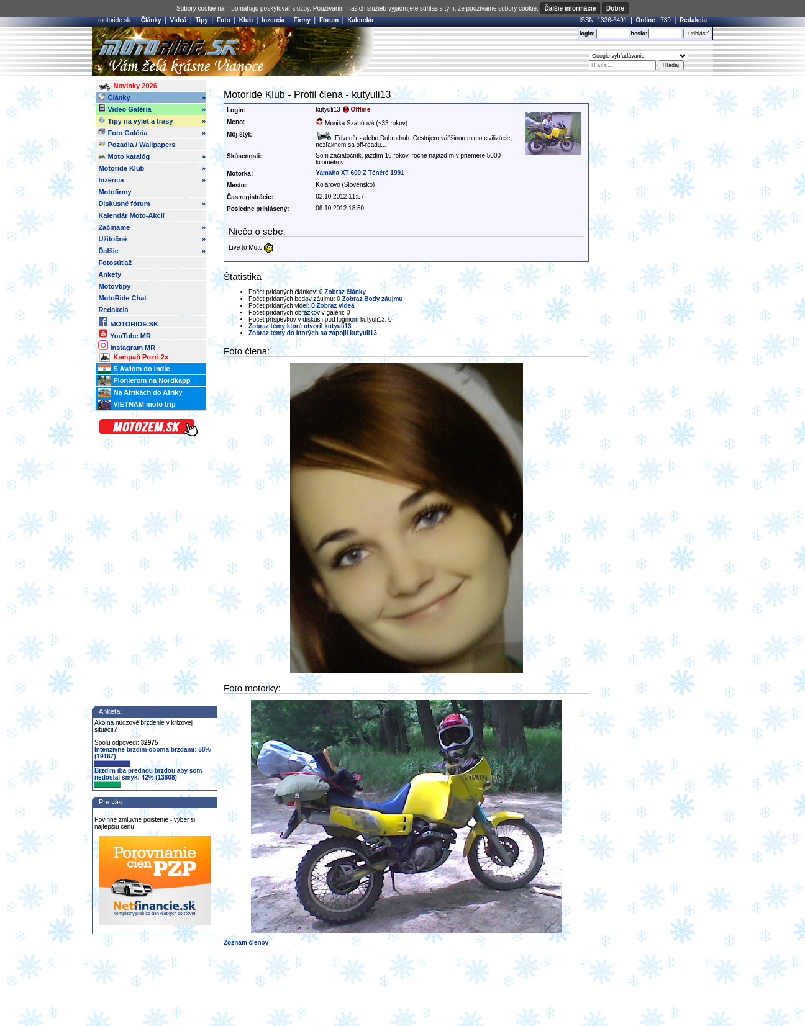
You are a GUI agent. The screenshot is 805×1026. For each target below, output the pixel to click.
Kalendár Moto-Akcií (131, 215)
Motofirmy (114, 192)
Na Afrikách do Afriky (140, 393)
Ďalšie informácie (570, 8)
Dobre (615, 8)
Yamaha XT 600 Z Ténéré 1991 (360, 172)
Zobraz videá (336, 305)
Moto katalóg (152, 156)
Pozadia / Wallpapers (136, 144)
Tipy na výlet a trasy (152, 121)
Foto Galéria (152, 133)
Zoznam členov (246, 942)
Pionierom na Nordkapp (144, 381)
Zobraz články (345, 292)
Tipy (201, 20)
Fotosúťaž (115, 262)
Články (151, 20)
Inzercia (273, 20)
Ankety (109, 274)
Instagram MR (126, 345)
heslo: (638, 33)
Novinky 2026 (127, 86)
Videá (178, 20)
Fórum (329, 20)
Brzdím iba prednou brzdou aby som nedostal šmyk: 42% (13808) (148, 777)
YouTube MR (124, 333)
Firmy (302, 20)
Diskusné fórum (152, 204)
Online (645, 20)
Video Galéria (152, 109)
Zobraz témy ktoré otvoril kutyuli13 (300, 326)
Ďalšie (152, 251)
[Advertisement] (420, 51)
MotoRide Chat (122, 298)
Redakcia (693, 20)
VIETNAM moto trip (136, 405)
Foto (223, 20)
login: (587, 33)
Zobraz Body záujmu (372, 298)
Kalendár (360, 20)
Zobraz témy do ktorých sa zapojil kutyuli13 (312, 333)
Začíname (152, 227)
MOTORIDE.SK (128, 322)
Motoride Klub (152, 168)
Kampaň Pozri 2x (133, 357)
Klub (246, 20)
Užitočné (152, 239)
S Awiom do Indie (134, 369)
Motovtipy (114, 286)
